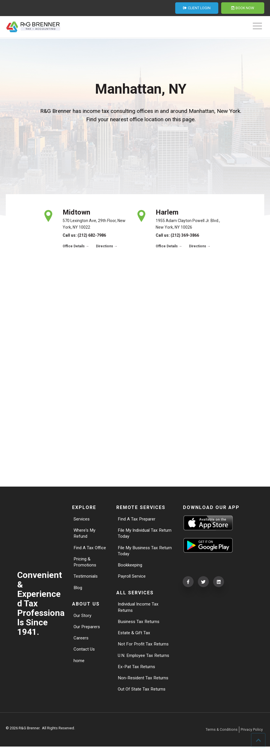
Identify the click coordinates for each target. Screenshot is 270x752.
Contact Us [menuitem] (84, 653)
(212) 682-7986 (92, 235)
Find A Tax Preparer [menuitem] (137, 519)
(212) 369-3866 (185, 235)
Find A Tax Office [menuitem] (90, 549)
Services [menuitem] (82, 519)
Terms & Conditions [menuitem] (221, 734)
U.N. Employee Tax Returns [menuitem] (144, 659)
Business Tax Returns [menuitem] (139, 624)
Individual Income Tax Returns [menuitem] (139, 610)
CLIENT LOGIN (197, 8)
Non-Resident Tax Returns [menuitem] (144, 682)
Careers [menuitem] (81, 641)
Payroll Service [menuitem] (133, 578)
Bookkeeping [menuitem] (131, 567)
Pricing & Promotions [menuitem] (85, 564)
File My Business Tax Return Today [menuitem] (139, 552)
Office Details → (76, 246)
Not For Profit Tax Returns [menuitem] (144, 648)
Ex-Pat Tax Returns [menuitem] (137, 671)
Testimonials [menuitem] (86, 578)
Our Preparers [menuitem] (88, 630)
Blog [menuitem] (78, 590)
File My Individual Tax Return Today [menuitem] (139, 534)
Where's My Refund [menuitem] (85, 534)
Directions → (106, 246)
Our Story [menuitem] (83, 618)
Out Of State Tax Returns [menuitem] (142, 694)
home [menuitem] (79, 664)
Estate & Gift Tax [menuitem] (134, 636)
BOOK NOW (242, 8)
